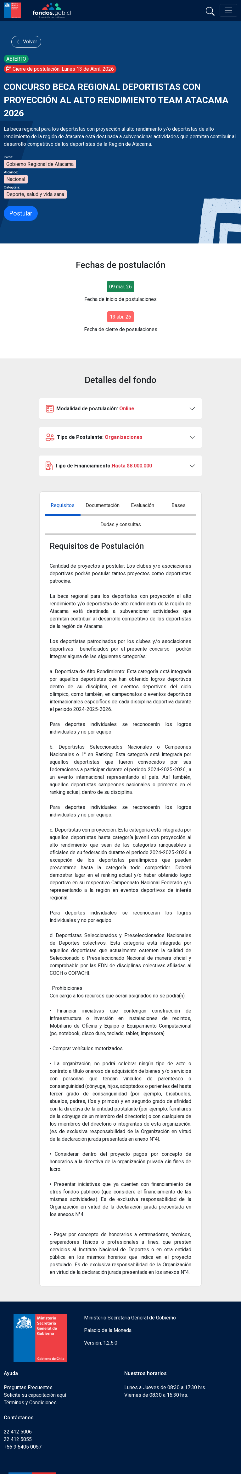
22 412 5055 (18, 1439)
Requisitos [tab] (63, 505)
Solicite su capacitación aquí (35, 1395)
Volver (26, 42)
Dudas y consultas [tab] (120, 524)
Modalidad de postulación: (90, 408)
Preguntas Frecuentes (28, 1387)
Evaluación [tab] (142, 505)
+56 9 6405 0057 (23, 1447)
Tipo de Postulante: (94, 437)
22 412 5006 (18, 1432)
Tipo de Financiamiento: (99, 466)
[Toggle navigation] (228, 10)
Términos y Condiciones (30, 1403)
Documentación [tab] (103, 505)
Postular (20, 213)
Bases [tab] (178, 505)
